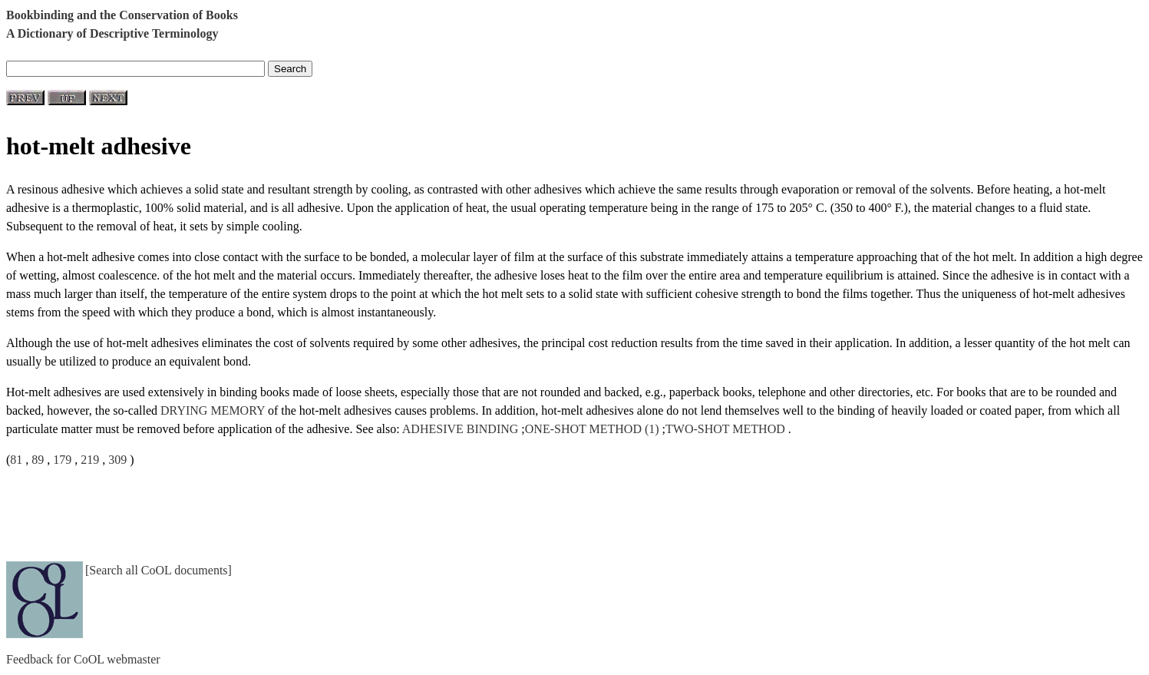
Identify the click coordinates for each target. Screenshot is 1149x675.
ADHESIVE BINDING (460, 428)
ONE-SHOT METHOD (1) (592, 428)
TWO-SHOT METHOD (725, 428)
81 (16, 459)
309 (117, 459)
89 (37, 459)
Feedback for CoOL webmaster (83, 659)
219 (90, 459)
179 (62, 459)
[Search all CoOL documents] (158, 570)
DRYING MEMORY (212, 410)
